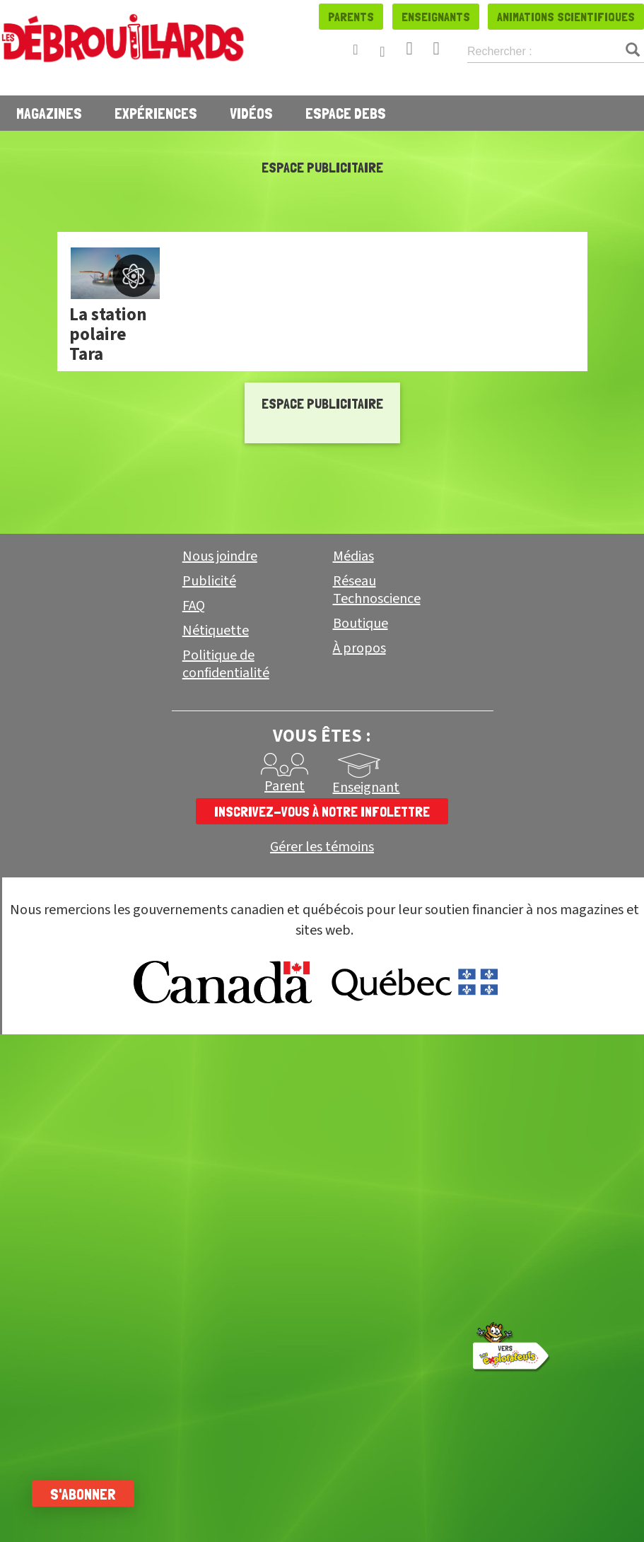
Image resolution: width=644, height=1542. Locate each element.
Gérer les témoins (322, 847)
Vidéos (251, 113)
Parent (284, 786)
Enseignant (365, 788)
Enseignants (436, 16)
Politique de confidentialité (225, 664)
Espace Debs (345, 113)
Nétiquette (215, 631)
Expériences (156, 113)
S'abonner (86, 1494)
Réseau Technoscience (377, 590)
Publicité (209, 581)
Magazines (49, 113)
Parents (351, 16)
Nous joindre (219, 556)
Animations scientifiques (566, 16)
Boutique (360, 623)
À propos (359, 648)
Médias (353, 556)
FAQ (193, 606)
